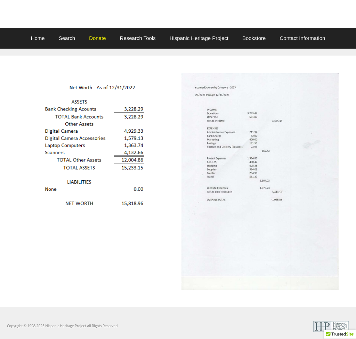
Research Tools (138, 38)
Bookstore (254, 38)
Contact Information (302, 38)
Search (67, 38)
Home (38, 38)
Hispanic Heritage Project (199, 38)
